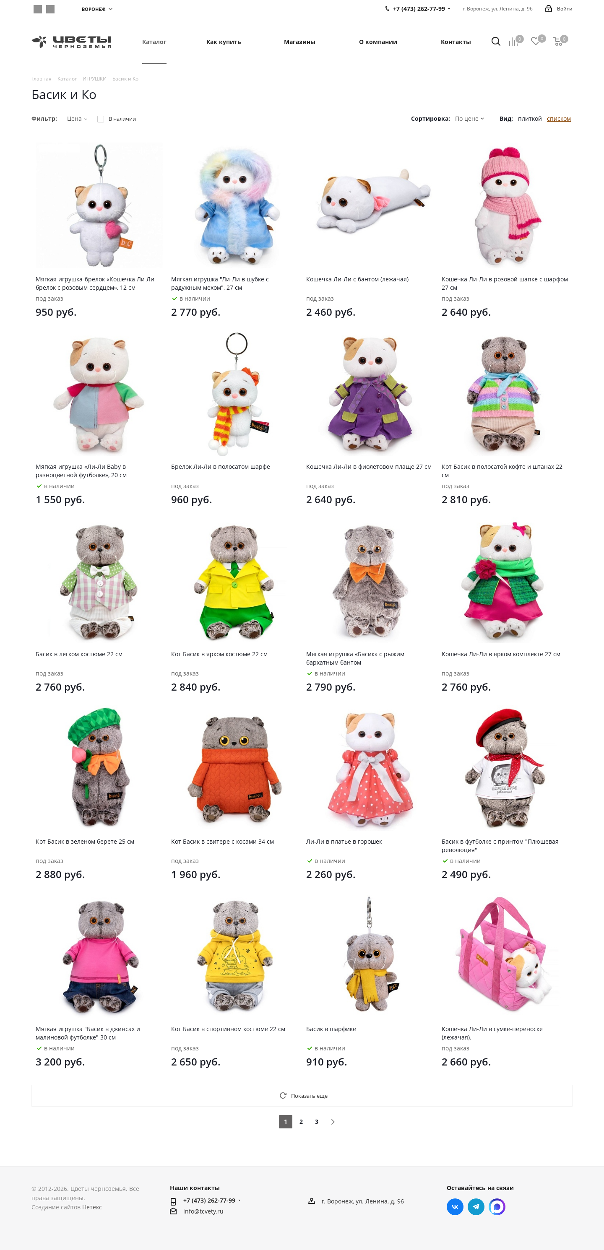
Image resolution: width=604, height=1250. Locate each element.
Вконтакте (37, 9)
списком (559, 118)
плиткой (530, 118)
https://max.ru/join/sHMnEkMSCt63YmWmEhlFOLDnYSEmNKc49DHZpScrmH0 (63, 9)
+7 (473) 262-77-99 (209, 1200)
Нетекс (92, 1207)
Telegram (50, 9)
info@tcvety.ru (203, 1211)
